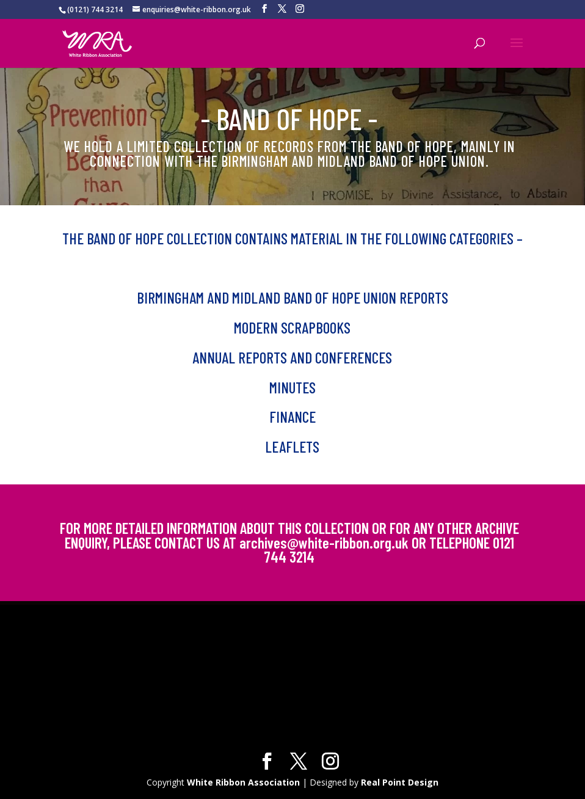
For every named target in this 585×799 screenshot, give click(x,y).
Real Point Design (399, 782)
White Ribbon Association (243, 782)
